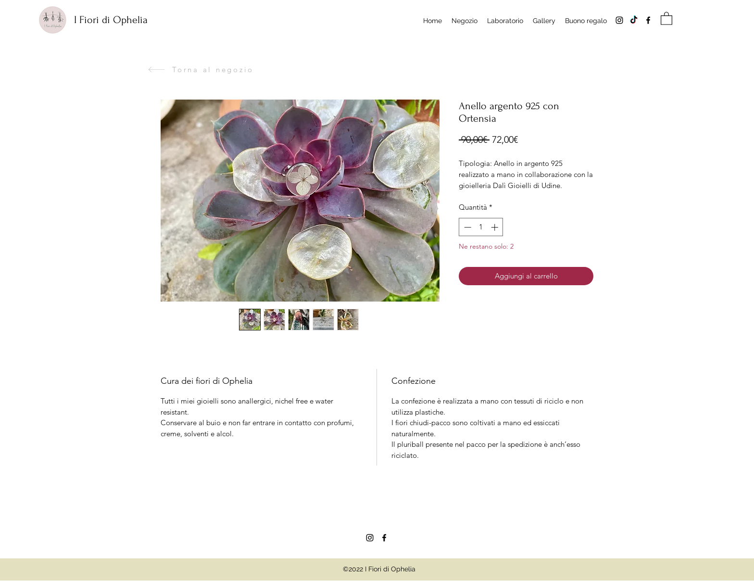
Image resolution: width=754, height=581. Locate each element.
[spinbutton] (481, 227)
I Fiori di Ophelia (111, 19)
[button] (666, 18)
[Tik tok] (634, 20)
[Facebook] (648, 20)
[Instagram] (619, 20)
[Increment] (495, 227)
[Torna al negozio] (200, 69)
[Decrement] (466, 227)
